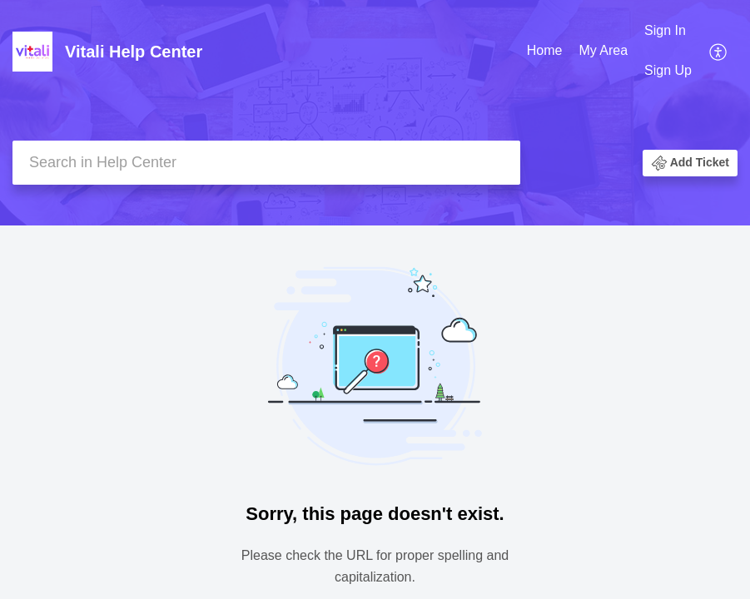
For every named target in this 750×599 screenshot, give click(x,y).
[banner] (375, 112)
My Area (603, 50)
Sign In (665, 30)
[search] (266, 163)
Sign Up (668, 70)
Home (545, 50)
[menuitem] (545, 52)
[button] (719, 51)
